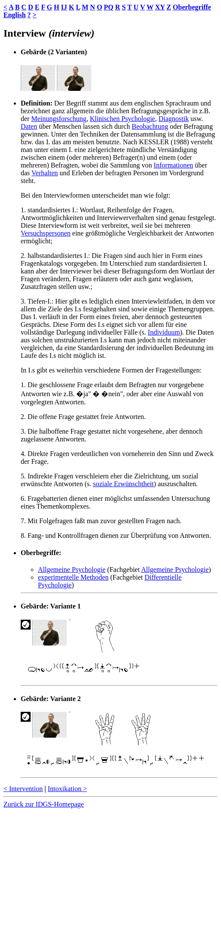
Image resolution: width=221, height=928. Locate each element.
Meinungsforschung (58, 118)
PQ (108, 7)
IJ (64, 7)
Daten (29, 126)
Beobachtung (150, 126)
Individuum (164, 332)
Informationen (173, 165)
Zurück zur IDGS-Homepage (43, 804)
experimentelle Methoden (73, 577)
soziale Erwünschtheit (123, 483)
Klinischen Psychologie (122, 118)
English (14, 15)
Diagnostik (174, 118)
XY (160, 7)
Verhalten (44, 173)
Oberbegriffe (192, 7)
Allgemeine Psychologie (72, 569)
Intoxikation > (67, 788)
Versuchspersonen (46, 233)
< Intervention (23, 788)
